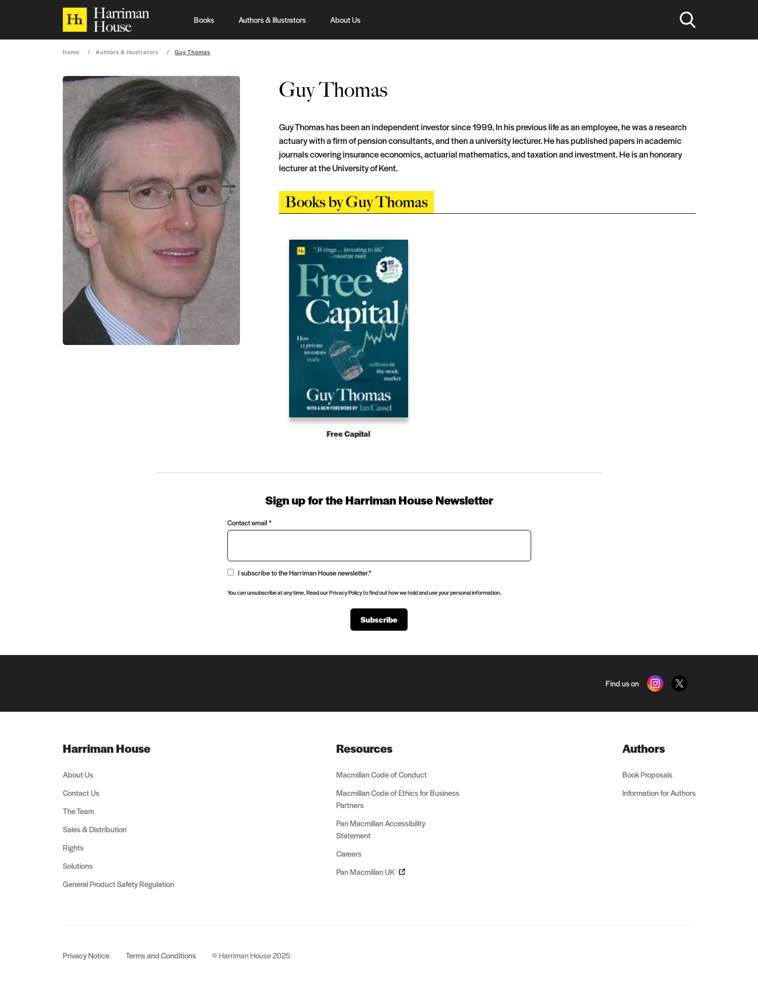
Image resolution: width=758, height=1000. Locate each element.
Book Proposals (647, 774)
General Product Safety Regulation (118, 883)
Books (204, 19)
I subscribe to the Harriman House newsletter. (299, 573)
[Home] (106, 20)
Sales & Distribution (95, 829)
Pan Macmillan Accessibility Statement (380, 829)
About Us (345, 19)
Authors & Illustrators (272, 19)
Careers (349, 853)
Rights (73, 847)
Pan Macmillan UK (370, 871)
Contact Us (81, 792)
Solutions (78, 865)
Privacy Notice (86, 955)
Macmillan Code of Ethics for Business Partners (397, 798)
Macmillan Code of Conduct (381, 774)
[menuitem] (118, 748)
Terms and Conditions (161, 955)
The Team (78, 810)
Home (71, 52)
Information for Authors (659, 792)
